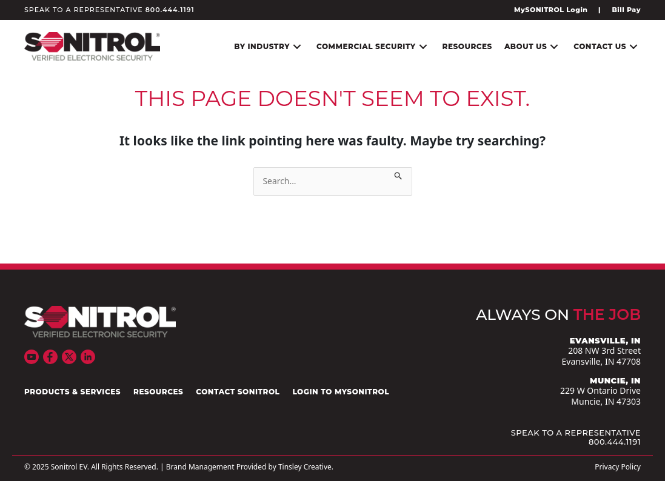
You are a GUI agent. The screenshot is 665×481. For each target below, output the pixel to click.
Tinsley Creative (305, 467)
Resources (158, 392)
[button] (297, 46)
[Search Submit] (398, 173)
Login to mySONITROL (340, 392)
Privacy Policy (618, 467)
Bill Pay (626, 9)
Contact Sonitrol (237, 392)
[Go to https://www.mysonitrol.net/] (553, 9)
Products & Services (72, 392)
